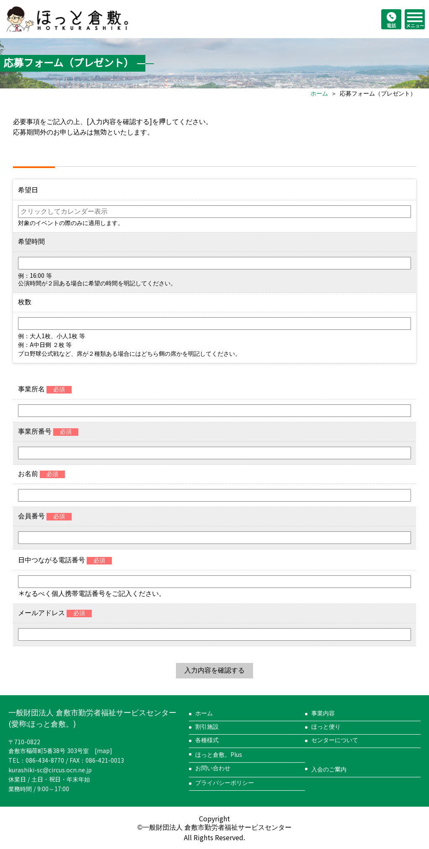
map (103, 751)
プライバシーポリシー (224, 782)
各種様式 (207, 740)
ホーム (319, 93)
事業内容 (323, 713)
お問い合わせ (212, 768)
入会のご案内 (328, 769)
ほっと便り (326, 726)
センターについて (334, 740)
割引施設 (207, 726)
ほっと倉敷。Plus (218, 754)
